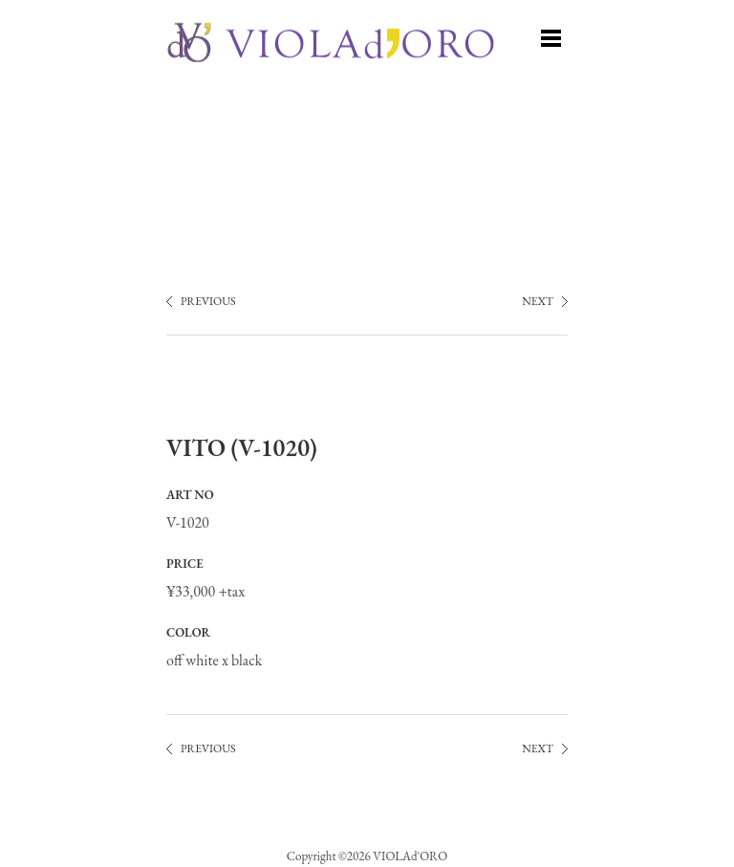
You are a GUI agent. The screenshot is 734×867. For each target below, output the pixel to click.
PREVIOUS (208, 301)
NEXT (537, 301)
